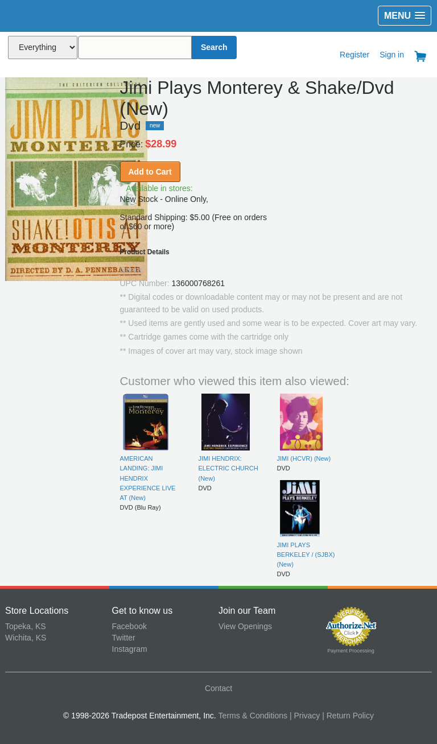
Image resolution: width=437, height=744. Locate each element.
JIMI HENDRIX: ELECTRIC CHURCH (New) (228, 468)
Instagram (129, 649)
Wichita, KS (25, 637)
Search (214, 47)
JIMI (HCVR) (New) (304, 458)
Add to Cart (150, 171)
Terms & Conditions (252, 715)
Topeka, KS (25, 626)
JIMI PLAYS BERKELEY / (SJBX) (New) (306, 555)
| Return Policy (348, 715)
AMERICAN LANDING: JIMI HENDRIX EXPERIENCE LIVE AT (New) (148, 478)
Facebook (129, 626)
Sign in (392, 54)
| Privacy (305, 715)
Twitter (123, 637)
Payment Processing (350, 651)
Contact (218, 688)
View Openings (245, 626)
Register (354, 54)
